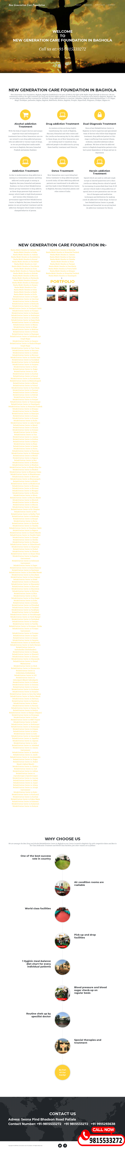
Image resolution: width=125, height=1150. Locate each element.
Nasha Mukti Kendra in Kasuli (25, 280)
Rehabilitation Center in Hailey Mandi (25, 696)
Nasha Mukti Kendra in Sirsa (25, 269)
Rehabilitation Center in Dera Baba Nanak (25, 572)
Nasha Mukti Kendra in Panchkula (25, 266)
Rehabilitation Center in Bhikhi (25, 481)
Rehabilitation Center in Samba (25, 446)
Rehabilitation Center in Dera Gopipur (25, 577)
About (78, 5)
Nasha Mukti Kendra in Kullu (25, 294)
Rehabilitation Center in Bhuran (25, 505)
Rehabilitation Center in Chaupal (25, 537)
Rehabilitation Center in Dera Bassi (25, 575)
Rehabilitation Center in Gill (25, 675)
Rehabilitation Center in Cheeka (25, 540)
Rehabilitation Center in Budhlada (25, 516)
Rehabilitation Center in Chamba (25, 411)
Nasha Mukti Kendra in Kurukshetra (25, 257)
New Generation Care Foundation (26, 5)
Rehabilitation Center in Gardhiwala (25, 643)
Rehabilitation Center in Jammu (25, 437)
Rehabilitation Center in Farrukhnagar (25, 614)
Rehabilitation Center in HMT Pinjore (25, 720)
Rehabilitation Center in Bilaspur (25, 409)
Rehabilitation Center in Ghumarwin (25, 668)
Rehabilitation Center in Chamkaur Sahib (25, 528)
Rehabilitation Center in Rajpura (25, 458)
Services (88, 5)
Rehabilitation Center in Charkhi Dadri (25, 535)
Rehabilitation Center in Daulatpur (25, 570)
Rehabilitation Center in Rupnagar (25, 334)
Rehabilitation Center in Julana (25, 785)
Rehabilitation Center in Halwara (25, 699)
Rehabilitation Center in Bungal (25, 519)
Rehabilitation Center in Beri (25, 460)
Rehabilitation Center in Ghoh (25, 666)
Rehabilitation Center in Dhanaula (25, 582)
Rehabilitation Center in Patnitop (25, 451)
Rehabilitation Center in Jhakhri (25, 766)
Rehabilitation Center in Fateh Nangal (25, 617)
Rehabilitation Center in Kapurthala (25, 320)
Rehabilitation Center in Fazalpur (25, 621)
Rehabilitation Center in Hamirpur (25, 413)
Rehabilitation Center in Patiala (25, 332)
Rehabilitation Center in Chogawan (25, 547)
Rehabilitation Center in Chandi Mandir (25, 533)
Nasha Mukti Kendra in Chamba (62, 259)
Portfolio (100, 5)
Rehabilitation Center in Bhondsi (25, 493)
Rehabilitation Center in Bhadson (25, 465)
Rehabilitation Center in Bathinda (25, 304)
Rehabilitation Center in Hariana (25, 706)
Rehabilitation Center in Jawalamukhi (25, 757)
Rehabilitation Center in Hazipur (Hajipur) (25, 713)
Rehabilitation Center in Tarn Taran (25, 348)
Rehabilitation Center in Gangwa (25, 640)
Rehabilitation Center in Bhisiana (25, 486)
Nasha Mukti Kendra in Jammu (62, 255)
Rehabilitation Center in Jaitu (25, 743)
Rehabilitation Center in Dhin (25, 593)
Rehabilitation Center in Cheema (25, 542)
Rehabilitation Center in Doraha (25, 603)
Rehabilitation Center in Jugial (25, 783)
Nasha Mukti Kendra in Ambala (25, 255)
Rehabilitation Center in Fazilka (25, 624)
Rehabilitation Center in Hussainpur (25, 727)
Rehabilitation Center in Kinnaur (25, 418)
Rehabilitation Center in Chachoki (25, 523)
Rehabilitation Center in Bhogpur (25, 491)
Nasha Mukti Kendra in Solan (25, 290)
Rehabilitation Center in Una (25, 435)
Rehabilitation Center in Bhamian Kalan (25, 472)
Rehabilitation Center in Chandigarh (25, 404)
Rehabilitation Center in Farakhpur (25, 610)
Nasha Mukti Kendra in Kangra (25, 285)
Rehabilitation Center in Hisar (25, 367)
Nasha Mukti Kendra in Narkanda (25, 278)
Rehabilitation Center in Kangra (25, 416)
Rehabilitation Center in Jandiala (25, 752)
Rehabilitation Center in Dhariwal (25, 586)
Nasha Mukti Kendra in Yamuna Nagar (25, 271)
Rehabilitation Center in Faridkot (25, 306)
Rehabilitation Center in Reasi (25, 444)
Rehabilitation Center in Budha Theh (25, 514)
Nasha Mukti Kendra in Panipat (62, 264)
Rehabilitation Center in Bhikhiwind (25, 484)
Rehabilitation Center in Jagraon (25, 741)
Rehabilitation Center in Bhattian (25, 477)
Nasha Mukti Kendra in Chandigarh (62, 276)
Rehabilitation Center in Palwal (25, 385)
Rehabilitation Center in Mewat (25, 383)
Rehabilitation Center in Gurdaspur (25, 313)
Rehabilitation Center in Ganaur (25, 638)
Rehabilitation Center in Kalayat (25, 806)
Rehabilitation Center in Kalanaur (25, 801)
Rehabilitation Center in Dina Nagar (25, 598)
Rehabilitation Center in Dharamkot (25, 584)
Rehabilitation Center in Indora (25, 731)
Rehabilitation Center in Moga (25, 327)
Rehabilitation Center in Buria (25, 521)
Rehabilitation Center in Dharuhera (25, 589)
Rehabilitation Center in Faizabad (25, 607)
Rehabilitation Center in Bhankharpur (25, 474)
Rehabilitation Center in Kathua (25, 439)
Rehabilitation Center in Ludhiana (25, 322)
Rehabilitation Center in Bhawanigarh (25, 479)
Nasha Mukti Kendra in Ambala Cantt (25, 250)
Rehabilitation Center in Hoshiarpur (25, 315)
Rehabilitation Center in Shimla (25, 428)
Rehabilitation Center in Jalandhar (25, 318)
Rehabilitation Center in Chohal (25, 549)
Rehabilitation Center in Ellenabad (25, 605)
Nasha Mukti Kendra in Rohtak (25, 273)
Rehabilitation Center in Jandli (25, 755)
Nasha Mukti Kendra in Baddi (25, 292)
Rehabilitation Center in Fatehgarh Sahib (25, 308)
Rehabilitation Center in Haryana (25, 350)
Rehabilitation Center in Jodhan (25, 771)
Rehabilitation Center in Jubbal (25, 780)
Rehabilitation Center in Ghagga (25, 652)
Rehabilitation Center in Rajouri (25, 442)
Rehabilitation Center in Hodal (25, 722)
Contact (111, 5)
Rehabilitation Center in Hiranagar (25, 715)
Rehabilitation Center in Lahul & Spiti (25, 423)
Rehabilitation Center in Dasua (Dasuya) (25, 568)
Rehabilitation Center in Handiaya (25, 701)
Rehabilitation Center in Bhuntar (25, 502)
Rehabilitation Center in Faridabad (25, 360)
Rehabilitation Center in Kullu (25, 420)
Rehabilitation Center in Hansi (25, 703)
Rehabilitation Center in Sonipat (25, 399)
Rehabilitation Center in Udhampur (25, 453)
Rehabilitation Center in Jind (25, 371)
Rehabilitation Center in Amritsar (25, 299)
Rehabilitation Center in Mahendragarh (25, 381)
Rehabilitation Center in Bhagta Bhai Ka (25, 467)
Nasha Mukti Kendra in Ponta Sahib (63, 269)
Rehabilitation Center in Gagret (25, 635)
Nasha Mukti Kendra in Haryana (62, 257)
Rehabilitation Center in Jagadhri (25, 738)
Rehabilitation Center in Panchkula (25, 388)
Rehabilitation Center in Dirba (25, 600)
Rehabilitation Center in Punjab (25, 297)
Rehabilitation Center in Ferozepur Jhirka (25, 626)
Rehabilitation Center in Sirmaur (25, 430)
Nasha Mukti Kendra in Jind (25, 264)
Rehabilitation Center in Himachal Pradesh (25, 406)
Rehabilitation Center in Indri (25, 734)
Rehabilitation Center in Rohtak (25, 395)
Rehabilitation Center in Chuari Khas (25, 554)
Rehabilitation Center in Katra (25, 449)
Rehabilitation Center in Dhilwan (25, 591)
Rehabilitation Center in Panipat (25, 390)
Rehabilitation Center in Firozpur (25, 311)
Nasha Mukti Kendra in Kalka (25, 252)
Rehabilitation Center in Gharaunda (25, 659)
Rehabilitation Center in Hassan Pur (25, 708)
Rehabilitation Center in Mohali (25, 456)
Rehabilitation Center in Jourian (25, 778)
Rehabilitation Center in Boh (25, 512)
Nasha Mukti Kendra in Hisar (62, 262)
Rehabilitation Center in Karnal (25, 376)
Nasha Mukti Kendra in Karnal (25, 259)
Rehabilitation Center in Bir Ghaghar (25, 509)
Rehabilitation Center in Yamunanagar (25, 402)
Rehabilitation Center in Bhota (25, 495)
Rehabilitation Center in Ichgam (25, 729)
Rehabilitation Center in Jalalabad (25, 745)
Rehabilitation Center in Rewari (25, 392)
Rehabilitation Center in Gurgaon (25, 364)
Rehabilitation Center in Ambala (25, 353)
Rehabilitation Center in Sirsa (25, 397)
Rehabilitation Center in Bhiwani (25, 355)
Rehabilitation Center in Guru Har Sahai (25, 694)
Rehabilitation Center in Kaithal (25, 374)
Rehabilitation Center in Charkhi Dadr (25, 357)
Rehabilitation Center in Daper (25, 565)
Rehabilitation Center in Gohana (25, 682)
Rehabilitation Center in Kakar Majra (25, 799)
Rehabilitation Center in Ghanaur (25, 657)
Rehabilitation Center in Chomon (25, 551)
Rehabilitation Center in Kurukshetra (25, 378)
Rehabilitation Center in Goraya (25, 687)
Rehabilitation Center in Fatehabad (25, 362)
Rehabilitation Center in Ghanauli (25, 654)
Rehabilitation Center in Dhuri (25, 596)
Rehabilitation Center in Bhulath (25, 500)
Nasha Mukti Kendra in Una (25, 287)
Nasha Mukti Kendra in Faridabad (25, 262)
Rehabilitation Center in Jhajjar (25, 369)
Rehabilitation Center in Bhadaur (25, 463)
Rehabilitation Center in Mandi (25, 425)
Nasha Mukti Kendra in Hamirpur (25, 283)
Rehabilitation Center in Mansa (25, 325)
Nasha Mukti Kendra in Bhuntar (25, 276)
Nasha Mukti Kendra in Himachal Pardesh (62, 252)
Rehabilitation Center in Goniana (25, 685)
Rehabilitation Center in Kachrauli (25, 794)
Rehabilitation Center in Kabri (25, 792)
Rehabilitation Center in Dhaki (25, 579)
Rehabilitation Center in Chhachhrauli (25, 544)
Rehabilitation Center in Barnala (25, 301)
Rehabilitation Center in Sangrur (25, 341)
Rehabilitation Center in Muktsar (25, 329)
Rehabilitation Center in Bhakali (25, 470)
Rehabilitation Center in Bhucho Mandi (25, 498)
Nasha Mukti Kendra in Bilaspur (62, 271)
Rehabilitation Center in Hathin (25, 710)
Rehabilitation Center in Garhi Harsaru (25, 645)
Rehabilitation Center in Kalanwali (25, 804)
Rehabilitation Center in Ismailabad (25, 736)
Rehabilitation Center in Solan (25, 432)
